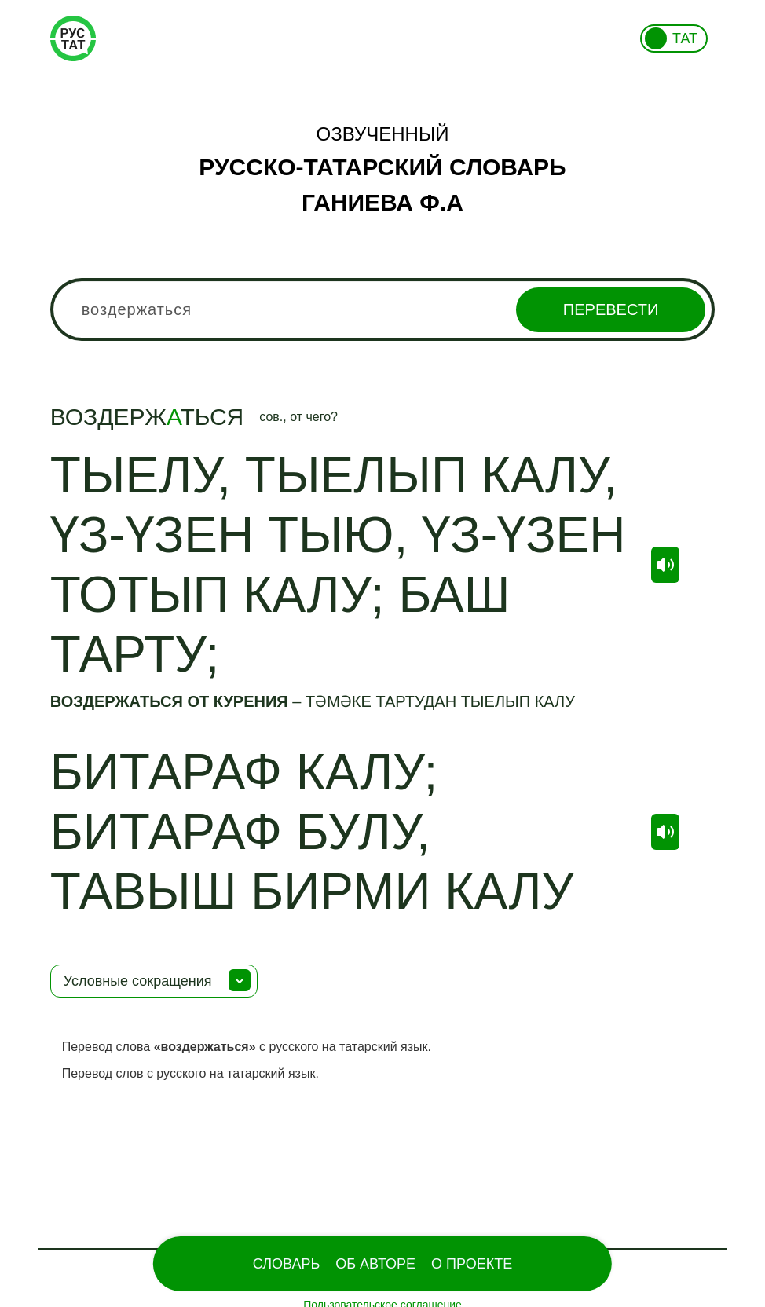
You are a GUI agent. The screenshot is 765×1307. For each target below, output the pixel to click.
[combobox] (383, 309)
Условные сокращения (138, 981)
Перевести (610, 309)
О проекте (471, 1264)
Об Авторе (375, 1264)
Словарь (286, 1264)
